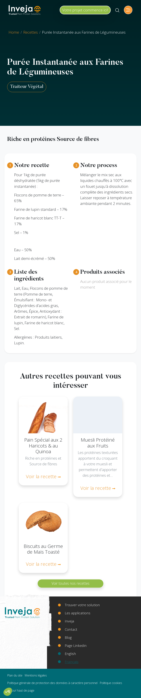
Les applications (77, 613)
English (70, 653)
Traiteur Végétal (26, 86)
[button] (7, 691)
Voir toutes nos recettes (70, 583)
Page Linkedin (76, 645)
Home (14, 32)
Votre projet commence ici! (85, 10)
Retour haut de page (20, 690)
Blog (68, 637)
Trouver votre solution (82, 605)
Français (71, 661)
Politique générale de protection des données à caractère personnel (52, 683)
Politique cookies (111, 683)
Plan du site (14, 675)
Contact (71, 629)
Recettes (30, 32)
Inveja (69, 621)
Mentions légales (36, 675)
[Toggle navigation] (128, 10)
